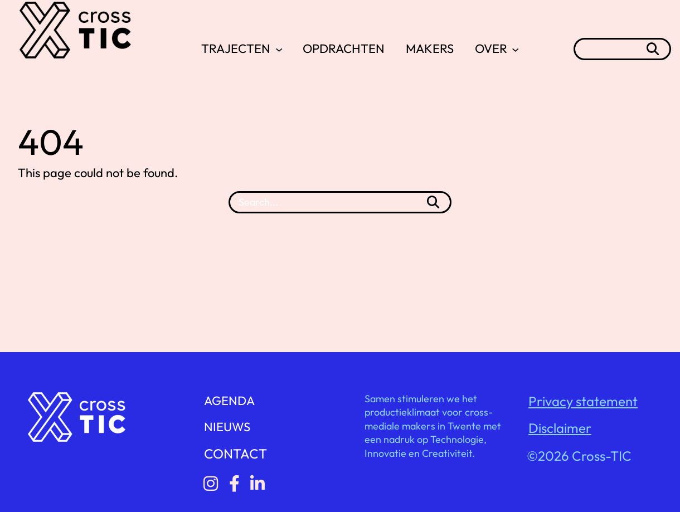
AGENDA (229, 400)
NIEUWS (227, 427)
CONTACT (235, 453)
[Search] (433, 202)
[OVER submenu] (515, 48)
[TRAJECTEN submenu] (279, 48)
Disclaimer (559, 428)
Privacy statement (583, 401)
